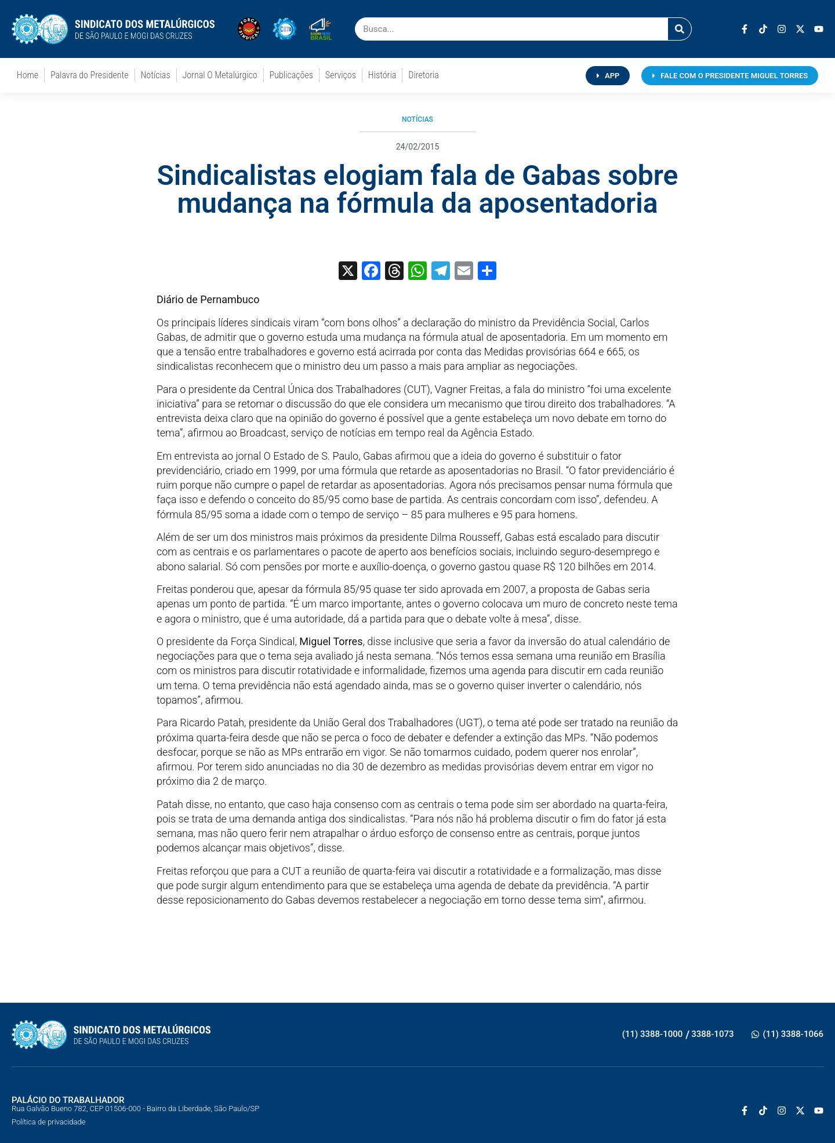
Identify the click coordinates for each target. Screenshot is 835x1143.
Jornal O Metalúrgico (220, 75)
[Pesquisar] (679, 29)
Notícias (155, 75)
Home (27, 75)
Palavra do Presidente (89, 75)
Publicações (291, 75)
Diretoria (423, 75)
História (382, 75)
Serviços (340, 75)
